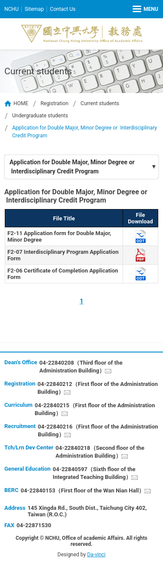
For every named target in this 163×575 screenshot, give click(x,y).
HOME (20, 103)
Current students (99, 103)
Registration (54, 103)
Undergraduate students (40, 116)
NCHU (11, 9)
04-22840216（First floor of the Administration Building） (98, 430)
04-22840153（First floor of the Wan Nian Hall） (82, 490)
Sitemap (34, 9)
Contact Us (63, 9)
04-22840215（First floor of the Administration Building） (95, 409)
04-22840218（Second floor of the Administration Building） (100, 452)
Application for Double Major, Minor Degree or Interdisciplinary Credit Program (72, 167)
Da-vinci (96, 555)
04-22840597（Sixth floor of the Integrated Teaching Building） (94, 473)
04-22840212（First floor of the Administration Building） (97, 388)
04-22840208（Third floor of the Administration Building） (80, 366)
